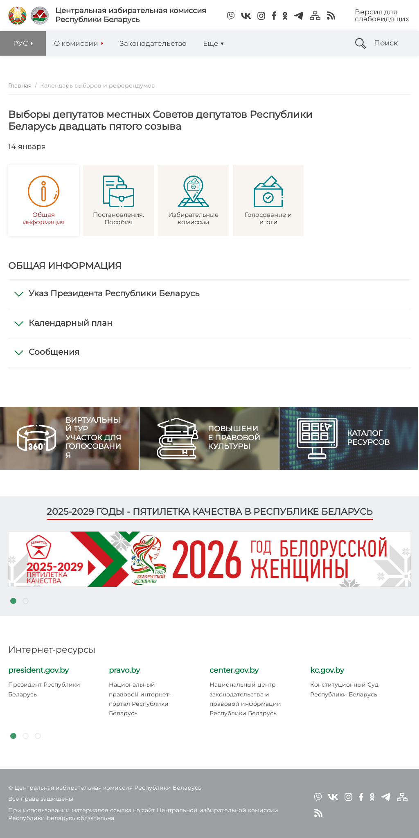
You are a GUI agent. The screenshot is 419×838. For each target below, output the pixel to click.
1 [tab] (13, 601)
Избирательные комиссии (193, 201)
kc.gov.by (327, 670)
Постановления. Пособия (118, 201)
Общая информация (44, 201)
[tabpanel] (209, 559)
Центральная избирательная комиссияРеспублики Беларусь (130, 15)
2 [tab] (25, 601)
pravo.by (124, 670)
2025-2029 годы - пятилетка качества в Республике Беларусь (210, 511)
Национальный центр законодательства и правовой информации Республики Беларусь (245, 699)
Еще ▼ (213, 43)
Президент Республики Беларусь (44, 689)
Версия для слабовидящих (382, 15)
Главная (20, 85)
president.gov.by (38, 670)
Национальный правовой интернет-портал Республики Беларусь (140, 699)
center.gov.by (234, 670)
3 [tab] (38, 736)
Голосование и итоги (268, 201)
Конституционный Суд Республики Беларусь (344, 689)
